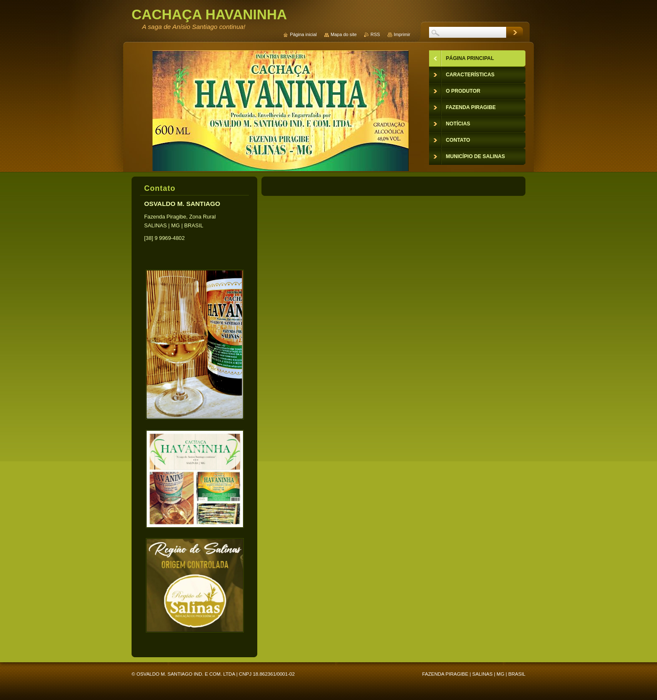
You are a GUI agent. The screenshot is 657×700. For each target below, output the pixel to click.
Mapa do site (344, 34)
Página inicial (303, 34)
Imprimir (402, 34)
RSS (375, 34)
